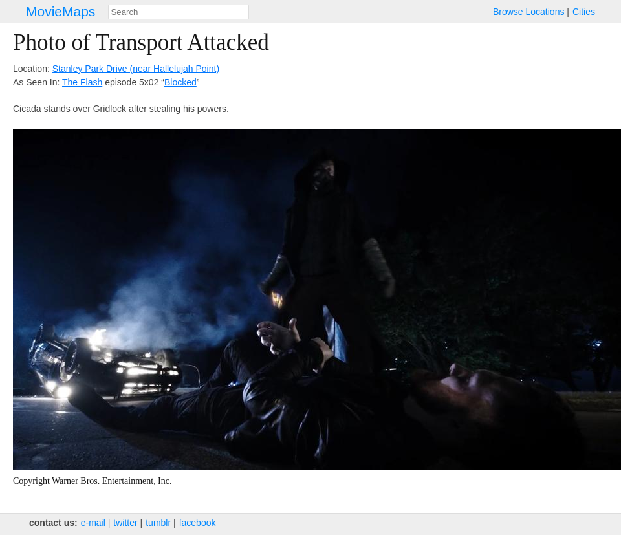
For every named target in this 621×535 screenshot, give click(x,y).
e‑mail (93, 523)
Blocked (180, 82)
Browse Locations (529, 11)
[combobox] (178, 12)
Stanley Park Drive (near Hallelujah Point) (135, 68)
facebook (197, 523)
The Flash (82, 82)
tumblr (158, 523)
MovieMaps (60, 11)
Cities (583, 11)
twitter (125, 523)
